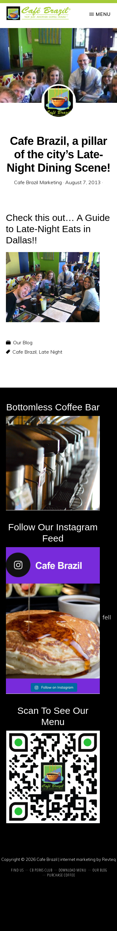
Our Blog (22, 342)
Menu (103, 14)
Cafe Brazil (24, 352)
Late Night (50, 352)
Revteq (109, 859)
